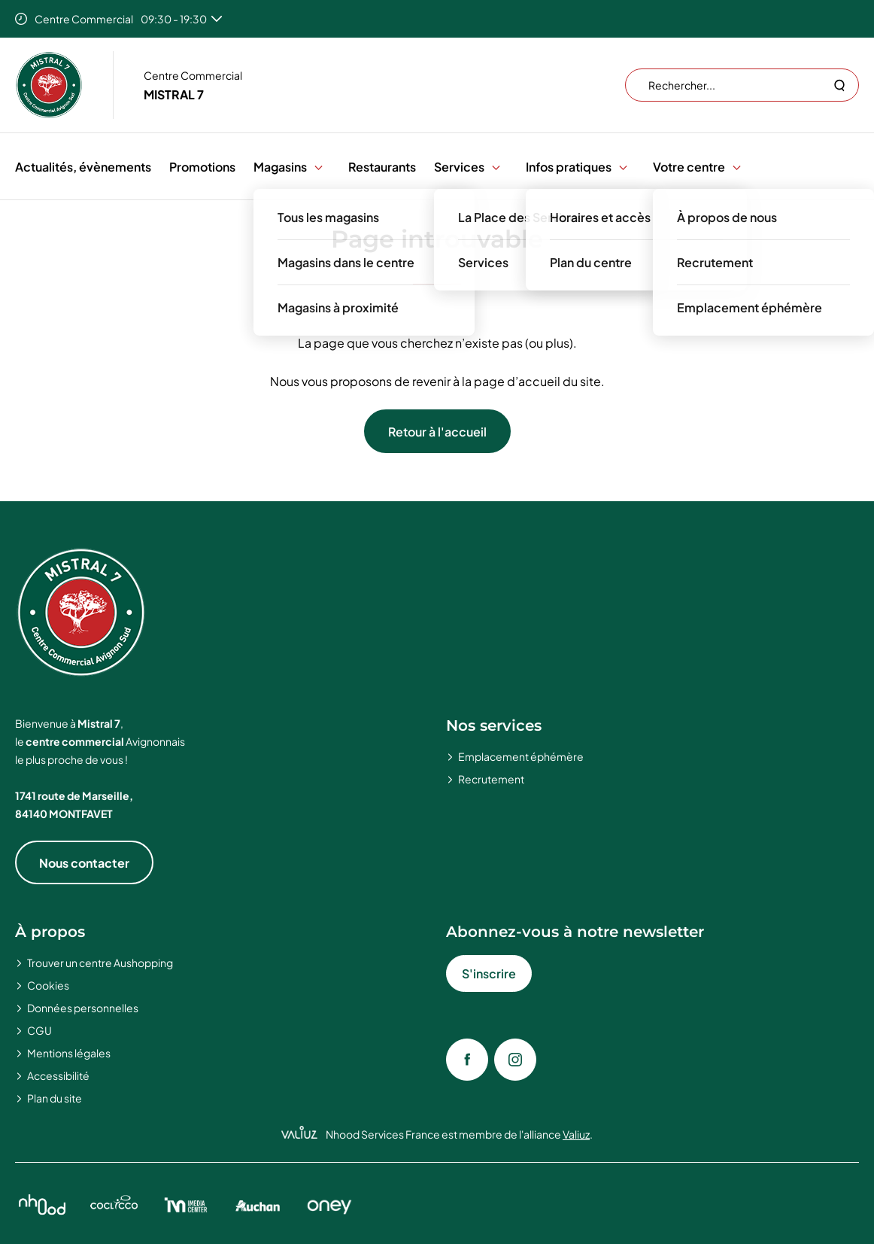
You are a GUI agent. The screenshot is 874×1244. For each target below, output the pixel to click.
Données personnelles (82, 1007)
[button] (318, 167)
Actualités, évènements (83, 167)
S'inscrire (489, 973)
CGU (39, 1030)
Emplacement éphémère (521, 756)
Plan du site (54, 1098)
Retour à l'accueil (437, 432)
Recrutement (491, 779)
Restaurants (382, 167)
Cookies (48, 985)
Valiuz (576, 1134)
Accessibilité (58, 1075)
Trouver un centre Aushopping (100, 962)
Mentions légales (69, 1053)
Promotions (202, 167)
